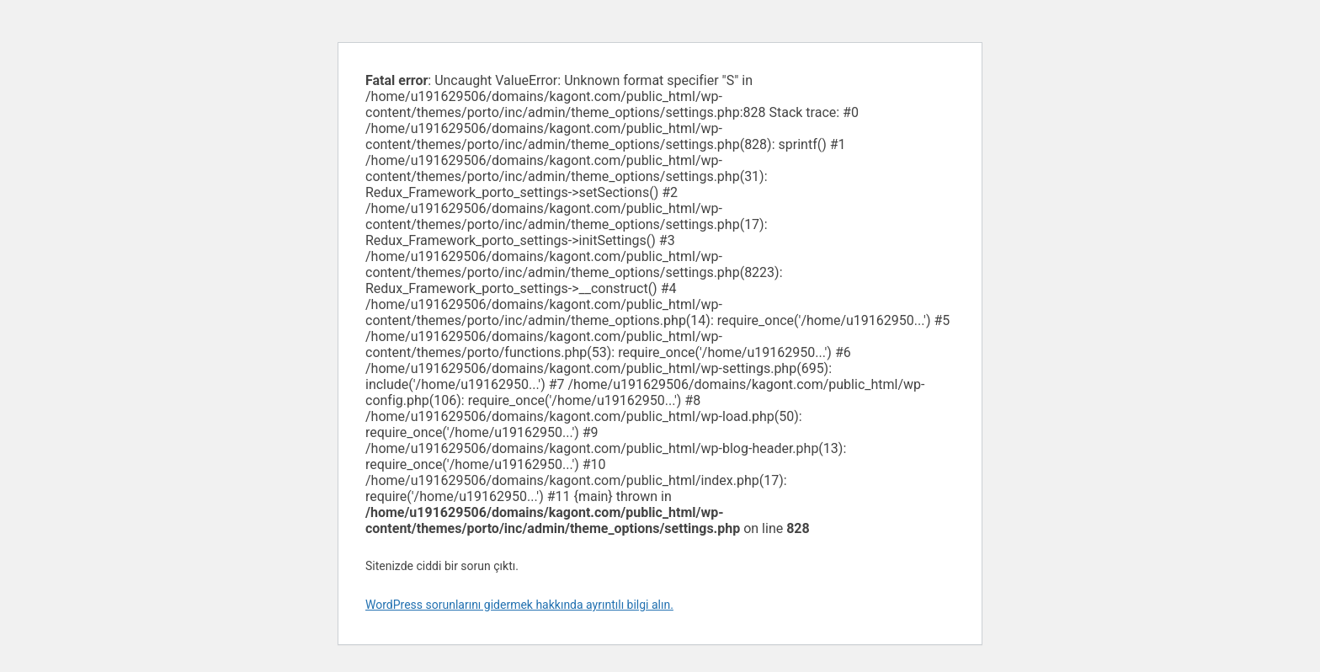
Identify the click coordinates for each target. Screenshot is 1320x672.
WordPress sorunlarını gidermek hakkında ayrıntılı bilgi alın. (519, 604)
